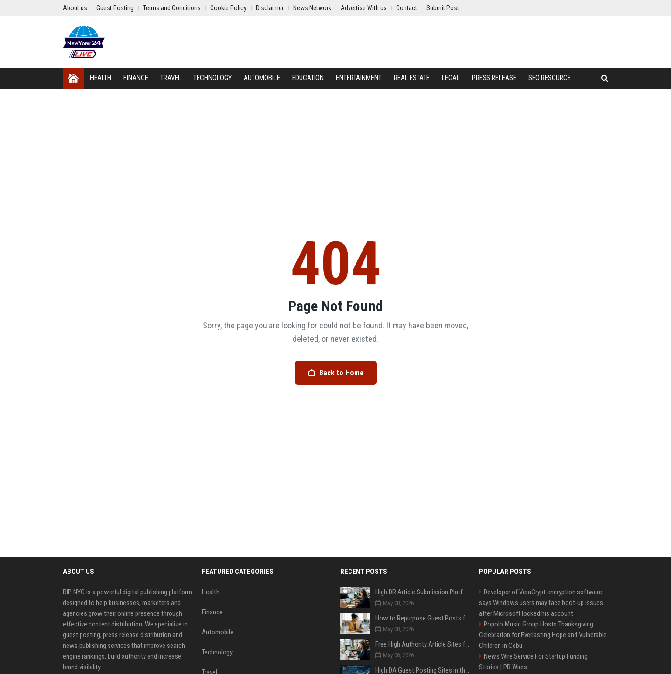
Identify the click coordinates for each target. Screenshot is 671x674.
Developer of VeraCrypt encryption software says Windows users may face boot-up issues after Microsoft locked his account (541, 603)
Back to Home (335, 372)
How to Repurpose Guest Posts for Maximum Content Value (422, 618)
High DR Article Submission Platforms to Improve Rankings (422, 592)
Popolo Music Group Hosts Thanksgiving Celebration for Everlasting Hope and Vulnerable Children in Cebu (543, 635)
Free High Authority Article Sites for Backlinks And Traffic (422, 644)
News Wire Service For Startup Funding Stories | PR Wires (533, 661)
